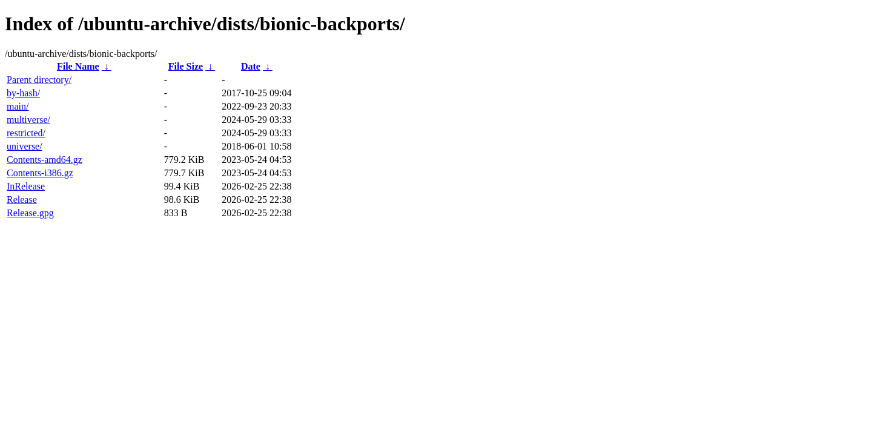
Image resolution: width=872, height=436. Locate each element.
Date (250, 66)
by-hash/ (23, 93)
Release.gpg (30, 213)
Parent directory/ (39, 79)
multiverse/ (28, 119)
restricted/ (26, 133)
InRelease (26, 186)
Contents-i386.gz (40, 173)
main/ (17, 106)
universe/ (24, 146)
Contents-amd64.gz (44, 159)
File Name (78, 66)
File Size (185, 66)
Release (22, 199)
